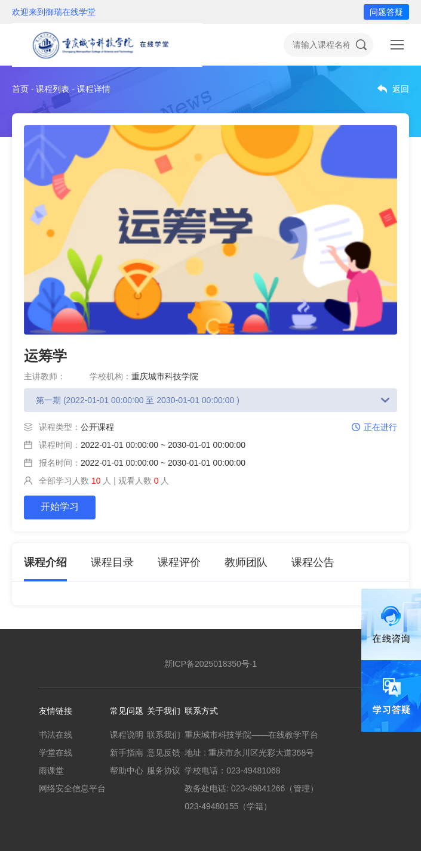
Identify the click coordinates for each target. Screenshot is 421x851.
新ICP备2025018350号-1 (210, 664)
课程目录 (112, 562)
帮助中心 (126, 770)
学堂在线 (55, 752)
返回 (400, 89)
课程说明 (126, 734)
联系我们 (163, 734)
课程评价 (179, 562)
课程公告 (312, 562)
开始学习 (60, 507)
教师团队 (246, 562)
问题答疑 (386, 12)
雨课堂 (51, 770)
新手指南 (126, 752)
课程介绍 (45, 562)
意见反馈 (163, 752)
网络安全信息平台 (72, 788)
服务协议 (163, 770)
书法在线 (55, 734)
